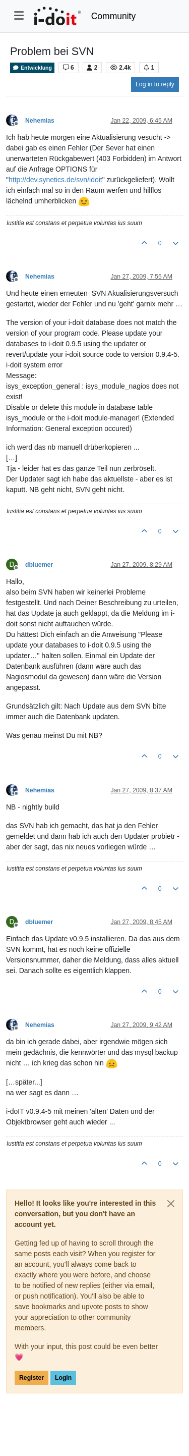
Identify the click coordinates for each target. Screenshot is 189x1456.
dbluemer (39, 564)
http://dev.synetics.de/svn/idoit (55, 180)
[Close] (170, 1203)
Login (63, 1377)
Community (113, 16)
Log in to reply (155, 84)
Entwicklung (32, 68)
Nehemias (39, 120)
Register (31, 1377)
